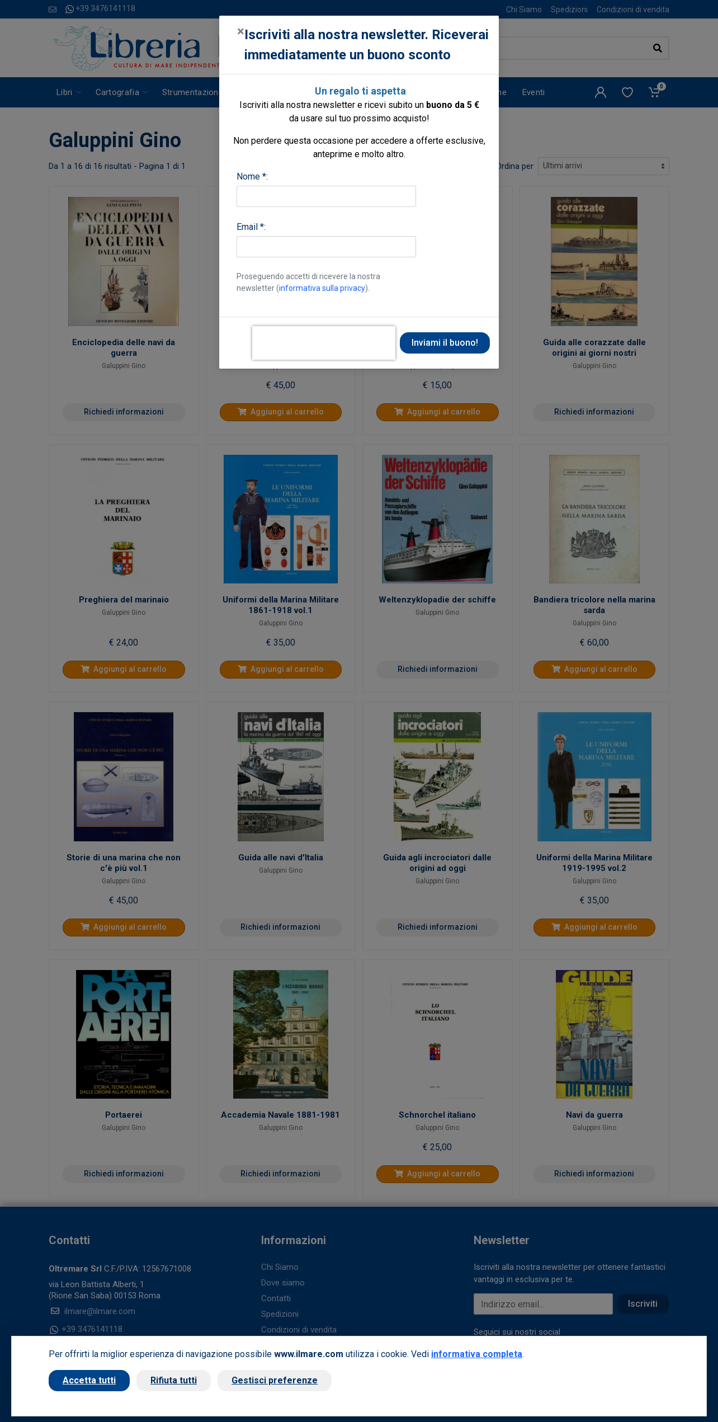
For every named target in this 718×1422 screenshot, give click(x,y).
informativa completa (476, 1354)
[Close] (240, 31)
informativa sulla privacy (322, 288)
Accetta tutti (89, 1380)
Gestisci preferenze (275, 1380)
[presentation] (323, 343)
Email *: (251, 227)
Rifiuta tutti (173, 1380)
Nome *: (252, 176)
